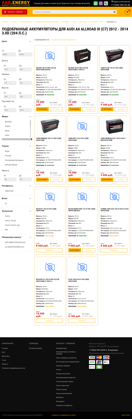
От (9, 53)
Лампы (58, 370)
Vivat (7, 135)
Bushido (8, 122)
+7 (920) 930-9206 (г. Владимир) (103, 350)
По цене (55, 39)
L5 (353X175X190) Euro (14, 247)
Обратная (9, 191)
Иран (7, 151)
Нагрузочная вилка (63, 374)
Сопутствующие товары (64, 382)
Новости (5, 364)
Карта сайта (125, 415)
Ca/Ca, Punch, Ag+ (12, 225)
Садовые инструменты (64, 405)
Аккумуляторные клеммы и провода (66, 353)
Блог (3, 352)
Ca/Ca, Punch (10, 220)
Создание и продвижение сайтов (64, 415)
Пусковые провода (63, 366)
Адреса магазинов (121, 1)
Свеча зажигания (62, 386)
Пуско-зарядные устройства (66, 358)
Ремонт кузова (61, 389)
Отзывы (5, 348)
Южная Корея (11, 165)
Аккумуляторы (61, 348)
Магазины (6, 356)
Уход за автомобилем (64, 394)
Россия (8, 156)
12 (6, 203)
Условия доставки (35, 348)
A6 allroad (83, 22)
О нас (4, 360)
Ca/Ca (7, 216)
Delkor (8, 126)
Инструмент (60, 401)
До (25, 53)
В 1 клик (56, 109)
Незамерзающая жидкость (66, 378)
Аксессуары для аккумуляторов (67, 362)
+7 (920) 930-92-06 (120, 5)
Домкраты (59, 397)
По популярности (68, 39)
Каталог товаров (13, 12)
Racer (7, 131)
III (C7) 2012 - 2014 (96, 22)
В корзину (42, 109)
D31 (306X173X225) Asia (15, 242)
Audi (74, 22)
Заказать (49, 250)
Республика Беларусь (14, 160)
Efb (6, 230)
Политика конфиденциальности (13, 368)
